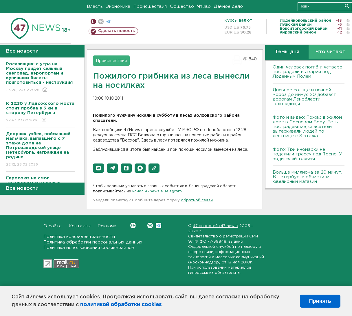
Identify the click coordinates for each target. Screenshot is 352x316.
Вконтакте (133, 225)
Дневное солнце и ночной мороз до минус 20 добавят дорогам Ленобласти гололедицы (304, 97)
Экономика (118, 6)
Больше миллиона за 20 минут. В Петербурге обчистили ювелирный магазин (307, 176)
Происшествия (150, 6)
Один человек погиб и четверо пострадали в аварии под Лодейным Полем (307, 71)
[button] (98, 168)
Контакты (80, 226)
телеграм (108, 21)
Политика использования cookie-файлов (88, 248)
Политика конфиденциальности (79, 237)
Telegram (158, 225)
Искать (347, 6)
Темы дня (287, 52)
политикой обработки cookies (121, 304)
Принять (320, 301)
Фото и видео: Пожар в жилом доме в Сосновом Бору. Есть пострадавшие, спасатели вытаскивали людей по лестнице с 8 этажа (307, 127)
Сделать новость (116, 31)
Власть (95, 6)
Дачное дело (228, 6)
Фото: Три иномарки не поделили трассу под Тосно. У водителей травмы (307, 154)
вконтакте (101, 21)
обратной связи (197, 200)
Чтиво (204, 6)
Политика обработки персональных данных (92, 242)
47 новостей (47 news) (215, 226)
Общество (182, 6)
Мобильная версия (93, 21)
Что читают (330, 52)
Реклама (107, 226)
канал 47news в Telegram (157, 191)
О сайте (52, 226)
